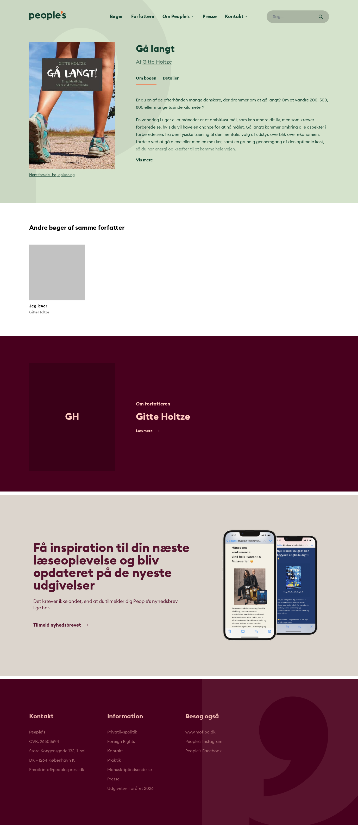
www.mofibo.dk (200, 732)
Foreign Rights (121, 741)
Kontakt (115, 751)
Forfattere (142, 16)
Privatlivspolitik (122, 732)
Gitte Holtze (157, 62)
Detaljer (171, 78)
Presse (210, 16)
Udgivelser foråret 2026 (130, 788)
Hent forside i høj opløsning (52, 175)
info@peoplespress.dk (63, 770)
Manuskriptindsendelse (129, 770)
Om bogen (146, 78)
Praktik (114, 760)
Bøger (116, 16)
